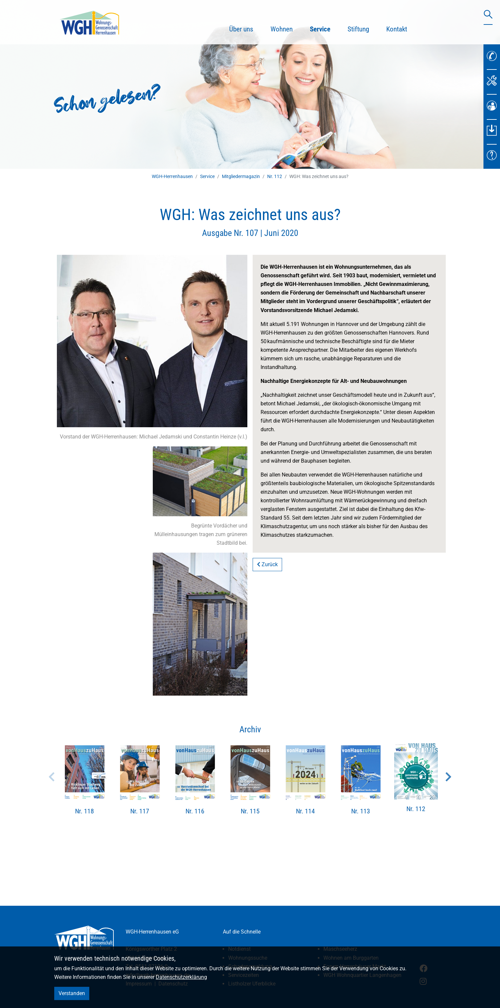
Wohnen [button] (282, 29)
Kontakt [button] (396, 29)
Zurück (267, 564)
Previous (51, 776)
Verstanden (72, 993)
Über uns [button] (241, 29)
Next (448, 776)
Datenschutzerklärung (181, 977)
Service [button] (324, 28)
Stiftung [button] (358, 29)
